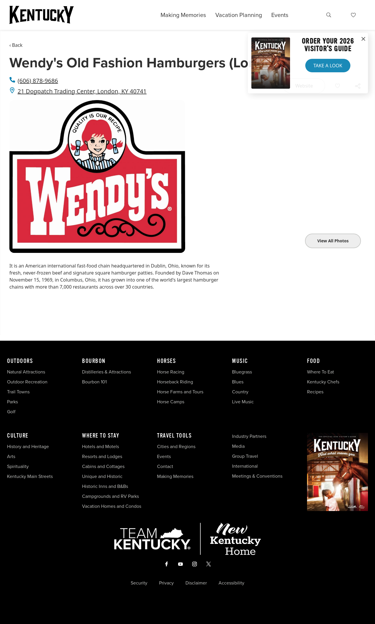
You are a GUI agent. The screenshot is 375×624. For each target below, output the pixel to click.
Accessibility (231, 583)
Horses (166, 361)
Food (313, 361)
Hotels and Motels (100, 446)
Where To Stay (101, 436)
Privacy (166, 583)
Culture (17, 436)
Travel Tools (174, 436)
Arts (11, 456)
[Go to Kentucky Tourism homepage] (41, 15)
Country (240, 391)
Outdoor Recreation (27, 381)
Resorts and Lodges (102, 456)
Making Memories (183, 15)
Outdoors (20, 361)
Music (240, 361)
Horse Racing (170, 371)
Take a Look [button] (327, 65)
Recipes (316, 391)
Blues (237, 381)
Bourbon (93, 361)
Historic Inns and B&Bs (105, 486)
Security (139, 583)
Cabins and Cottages (103, 466)
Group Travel (245, 456)
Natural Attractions (26, 371)
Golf (11, 411)
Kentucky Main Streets (30, 476)
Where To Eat (320, 371)
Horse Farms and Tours (180, 391)
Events (279, 15)
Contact (165, 466)
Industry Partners (249, 436)
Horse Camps (170, 401)
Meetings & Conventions (257, 476)
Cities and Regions (176, 446)
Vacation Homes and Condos (111, 506)
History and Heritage (28, 446)
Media (238, 446)
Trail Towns (18, 391)
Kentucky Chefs (323, 381)
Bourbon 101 (94, 381)
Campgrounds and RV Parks (110, 496)
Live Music (243, 401)
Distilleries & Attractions (106, 371)
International (245, 466)
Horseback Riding (175, 381)
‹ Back (16, 45)
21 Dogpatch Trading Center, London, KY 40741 (82, 91)
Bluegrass (242, 371)
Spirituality (18, 466)
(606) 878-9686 (38, 81)
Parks (12, 401)
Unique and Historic (102, 476)
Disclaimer (196, 583)
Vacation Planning (238, 15)
